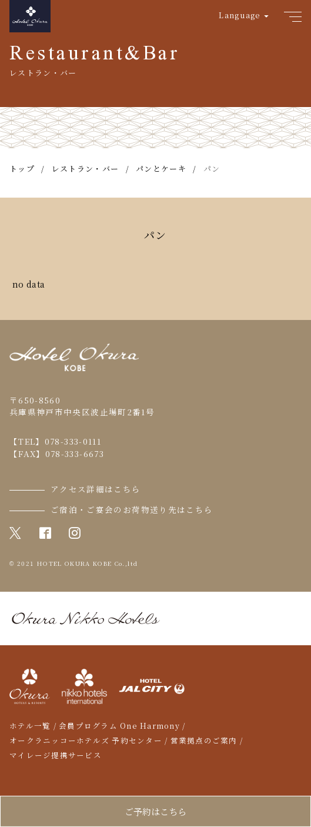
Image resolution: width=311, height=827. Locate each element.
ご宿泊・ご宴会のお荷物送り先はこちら (132, 509)
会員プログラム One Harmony (119, 726)
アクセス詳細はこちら (96, 489)
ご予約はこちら (155, 811)
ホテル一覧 (30, 726)
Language (239, 15)
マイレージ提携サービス (55, 755)
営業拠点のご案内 (204, 740)
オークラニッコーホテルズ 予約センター (85, 740)
